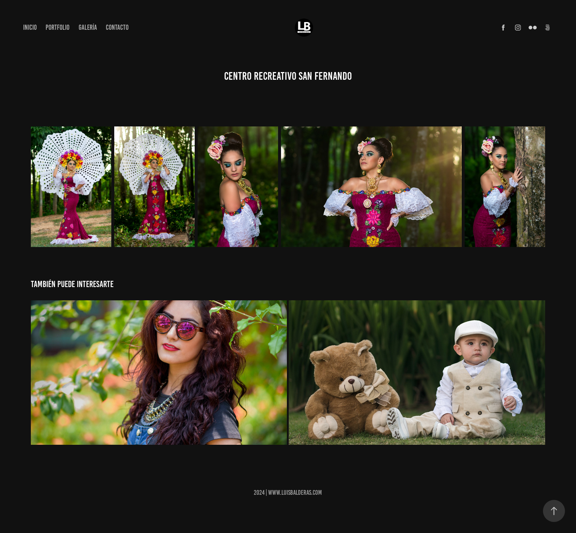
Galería (88, 27)
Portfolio (57, 27)
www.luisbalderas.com (295, 492)
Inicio (30, 27)
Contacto (117, 27)
